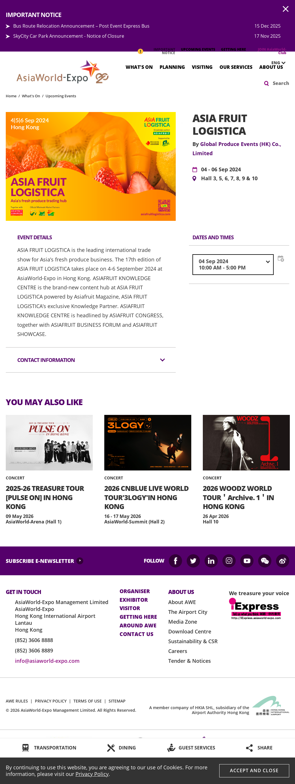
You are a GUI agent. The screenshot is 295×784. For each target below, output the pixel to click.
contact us (136, 634)
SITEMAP (117, 701)
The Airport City (187, 611)
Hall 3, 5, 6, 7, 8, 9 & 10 (229, 178)
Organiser (135, 591)
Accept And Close (254, 770)
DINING (127, 748)
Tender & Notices (189, 660)
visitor (130, 608)
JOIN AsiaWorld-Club (272, 51)
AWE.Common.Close (285, 9)
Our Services (236, 67)
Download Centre (189, 631)
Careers (177, 651)
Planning (172, 67)
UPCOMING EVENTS (198, 49)
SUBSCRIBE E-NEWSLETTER (40, 560)
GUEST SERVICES (197, 748)
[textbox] (233, 264)
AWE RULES (17, 701)
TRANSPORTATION (55, 748)
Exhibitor (134, 600)
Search (281, 83)
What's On (139, 67)
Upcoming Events (61, 95)
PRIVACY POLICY (51, 701)
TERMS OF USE (87, 701)
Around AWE (138, 626)
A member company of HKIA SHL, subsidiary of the (199, 710)
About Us (271, 67)
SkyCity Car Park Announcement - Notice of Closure (68, 36)
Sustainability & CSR (193, 641)
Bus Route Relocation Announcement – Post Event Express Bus (81, 26)
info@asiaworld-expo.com (47, 660)
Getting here (138, 617)
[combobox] (233, 264)
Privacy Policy (92, 773)
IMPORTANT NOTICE (164, 51)
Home (11, 95)
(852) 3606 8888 (34, 640)
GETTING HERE (233, 49)
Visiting (202, 67)
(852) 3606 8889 (34, 650)
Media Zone (182, 621)
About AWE (182, 602)
